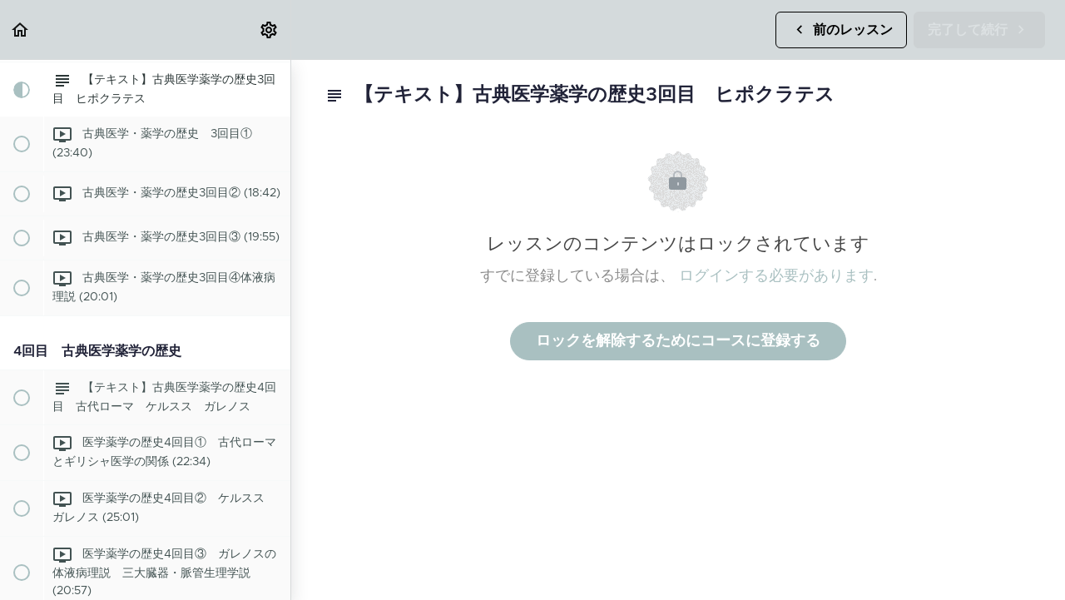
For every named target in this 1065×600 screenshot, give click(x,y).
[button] (21, 29)
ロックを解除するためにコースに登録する (678, 341)
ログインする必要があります (776, 276)
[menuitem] (269, 29)
